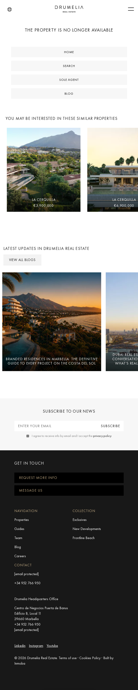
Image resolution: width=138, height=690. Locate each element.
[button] (9, 9)
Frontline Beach (84, 537)
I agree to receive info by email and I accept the (71, 436)
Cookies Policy (89, 658)
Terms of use (68, 658)
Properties (21, 519)
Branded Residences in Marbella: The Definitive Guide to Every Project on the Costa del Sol (52, 361)
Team (18, 537)
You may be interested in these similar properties (62, 118)
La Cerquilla (44, 199)
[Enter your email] (55, 426)
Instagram (36, 645)
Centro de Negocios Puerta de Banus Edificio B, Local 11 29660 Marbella (41, 613)
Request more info (38, 477)
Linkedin (19, 645)
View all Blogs (22, 260)
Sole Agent (68, 80)
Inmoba (19, 663)
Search (69, 66)
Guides (19, 528)
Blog (69, 93)
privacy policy (102, 436)
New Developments (87, 528)
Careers (20, 556)
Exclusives (80, 519)
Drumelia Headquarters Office (36, 598)
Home (69, 52)
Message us (31, 490)
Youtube (52, 645)
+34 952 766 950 (27, 583)
